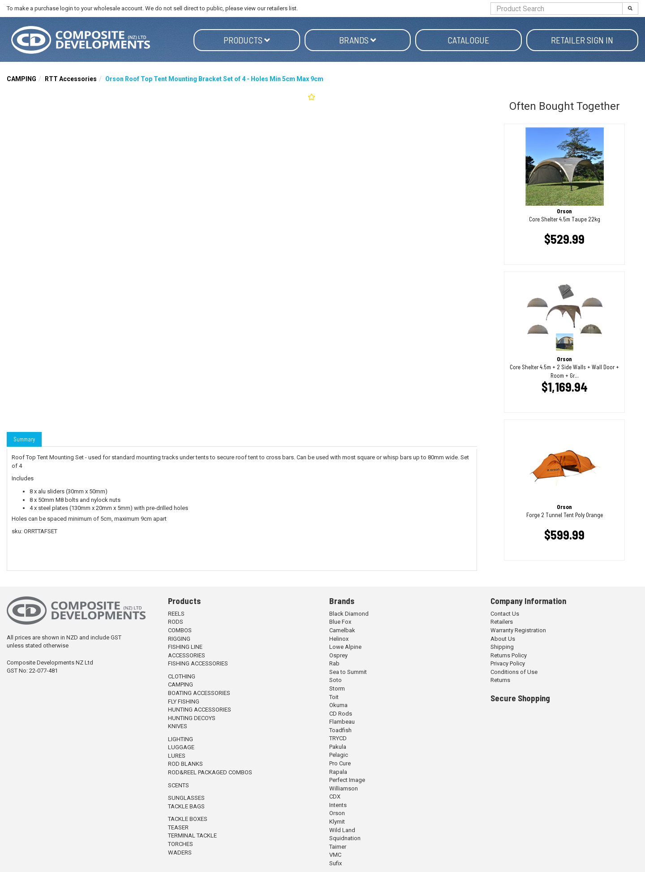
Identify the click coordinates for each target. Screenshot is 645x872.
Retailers (501, 621)
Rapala (338, 771)
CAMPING (21, 78)
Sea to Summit (348, 672)
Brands (357, 40)
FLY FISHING (183, 701)
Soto (335, 680)
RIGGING (179, 638)
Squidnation (345, 838)
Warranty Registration (518, 630)
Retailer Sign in (582, 40)
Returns (500, 680)
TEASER (178, 827)
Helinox (338, 638)
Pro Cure (340, 763)
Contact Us (504, 613)
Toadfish (340, 730)
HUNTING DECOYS (191, 718)
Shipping (502, 646)
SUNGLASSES (186, 797)
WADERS (180, 852)
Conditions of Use (514, 672)
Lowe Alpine (345, 646)
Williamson (343, 788)
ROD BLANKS (185, 763)
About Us (502, 638)
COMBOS (180, 630)
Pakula (337, 746)
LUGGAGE (181, 747)
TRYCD (338, 738)
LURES (176, 755)
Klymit (337, 821)
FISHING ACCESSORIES (198, 663)
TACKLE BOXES (187, 819)
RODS (175, 621)
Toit (334, 697)
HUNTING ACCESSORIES (199, 709)
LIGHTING (180, 739)
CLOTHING (181, 676)
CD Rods (340, 713)
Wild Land (342, 830)
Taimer (337, 846)
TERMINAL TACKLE (192, 835)
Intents (338, 805)
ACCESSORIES (186, 655)
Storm (337, 688)
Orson (337, 813)
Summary (24, 439)
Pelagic (338, 754)
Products (247, 40)
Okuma (338, 705)
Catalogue (468, 40)
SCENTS (178, 785)
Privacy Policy (507, 663)
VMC (335, 854)
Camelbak (342, 630)
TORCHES (180, 844)
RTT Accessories (71, 78)
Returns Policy (508, 655)
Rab (334, 663)
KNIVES (177, 726)
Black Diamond (349, 613)
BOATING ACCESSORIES (199, 693)
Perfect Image (347, 780)
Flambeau (342, 721)
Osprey (338, 655)
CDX (334, 796)
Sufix (335, 863)
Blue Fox (340, 621)
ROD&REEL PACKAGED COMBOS (210, 772)
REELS (176, 613)
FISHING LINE (185, 646)
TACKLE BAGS (186, 806)
